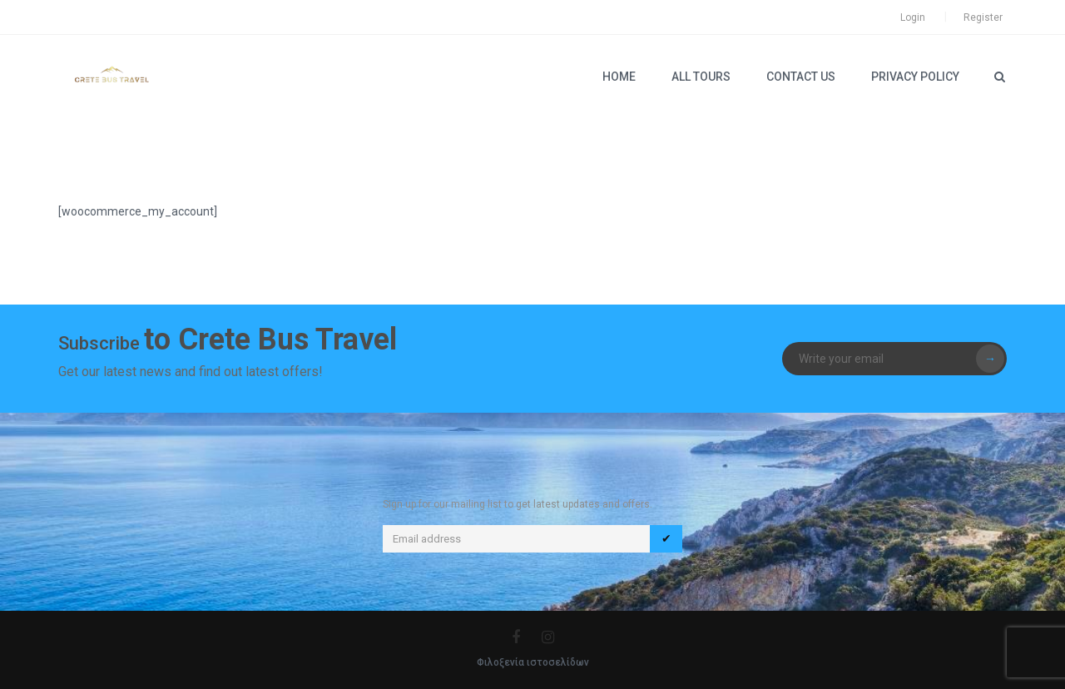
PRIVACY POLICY (915, 76)
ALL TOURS (701, 76)
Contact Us (800, 76)
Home (619, 76)
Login (912, 17)
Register (983, 17)
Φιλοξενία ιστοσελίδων (533, 662)
